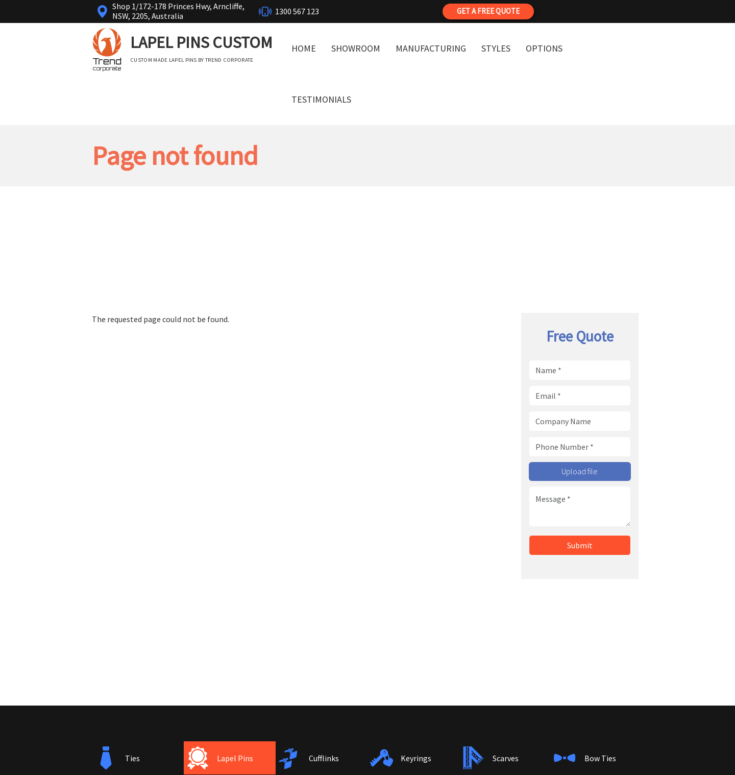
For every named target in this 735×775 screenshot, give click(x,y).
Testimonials (321, 99)
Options (544, 48)
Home (303, 48)
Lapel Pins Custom (201, 42)
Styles (495, 48)
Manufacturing (431, 48)
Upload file (579, 471)
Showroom (355, 48)
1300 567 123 (297, 11)
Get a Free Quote (488, 11)
